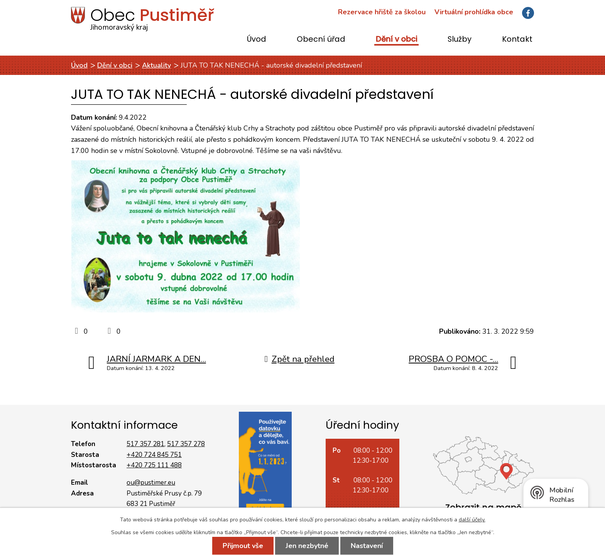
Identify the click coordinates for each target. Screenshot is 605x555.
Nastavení (367, 545)
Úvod (256, 39)
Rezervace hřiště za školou (382, 12)
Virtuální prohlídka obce (473, 12)
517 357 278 (186, 444)
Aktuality (156, 65)
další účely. (472, 519)
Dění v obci (396, 39)
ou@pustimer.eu (151, 482)
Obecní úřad (321, 39)
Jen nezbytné (307, 545)
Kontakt (517, 39)
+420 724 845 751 (154, 454)
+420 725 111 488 (154, 465)
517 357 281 (145, 444)
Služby (459, 39)
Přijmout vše (243, 545)
